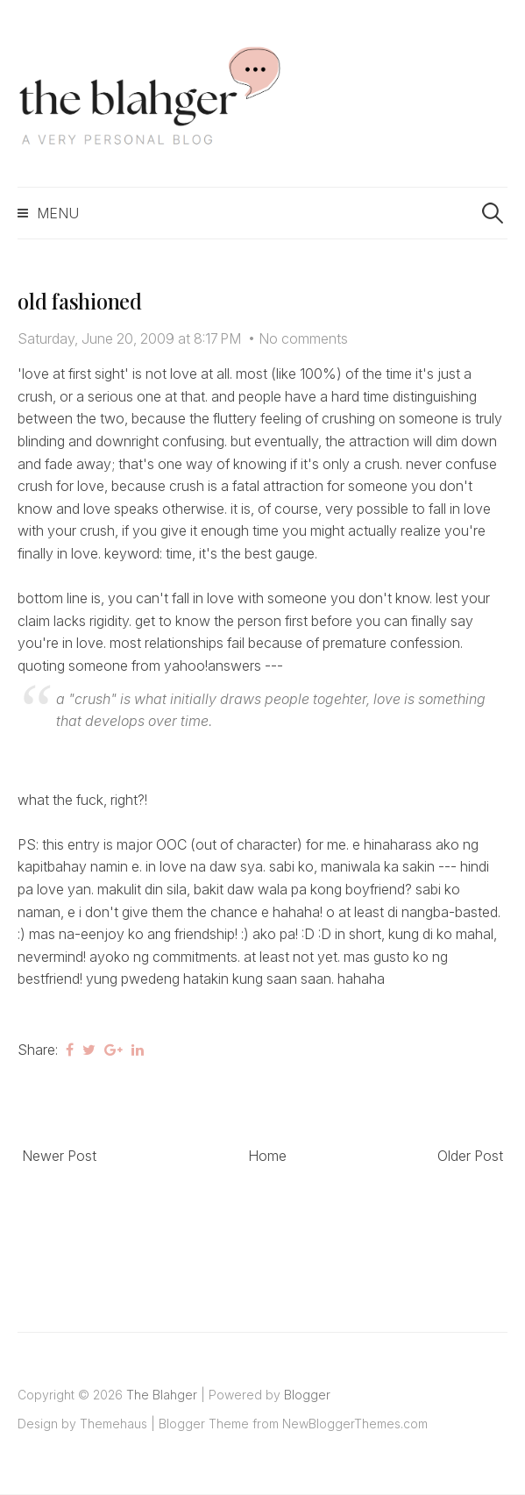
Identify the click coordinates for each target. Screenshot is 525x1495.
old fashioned (80, 301)
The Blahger (161, 1394)
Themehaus (113, 1423)
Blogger (307, 1394)
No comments (303, 338)
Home (267, 1155)
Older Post (470, 1155)
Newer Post (59, 1155)
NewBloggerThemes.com (355, 1423)
